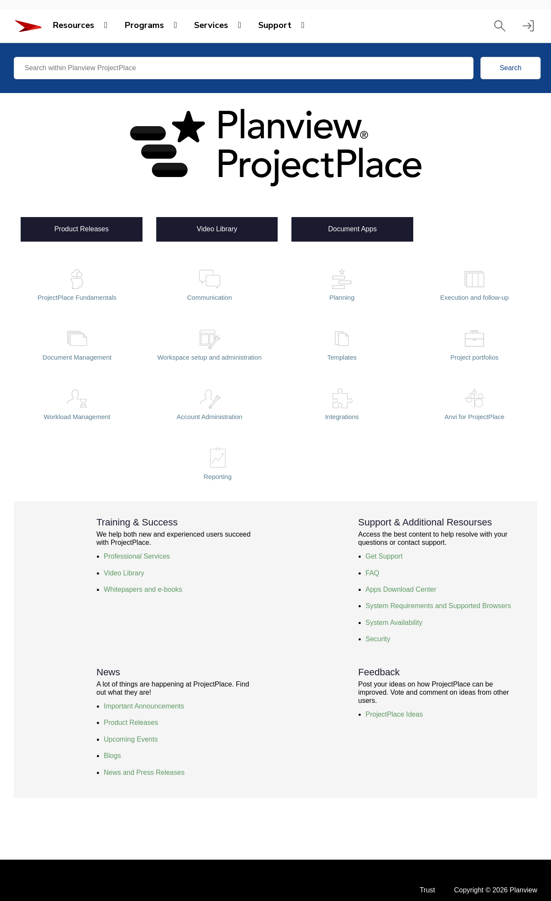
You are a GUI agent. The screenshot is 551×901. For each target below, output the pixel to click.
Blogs (112, 755)
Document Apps (352, 228)
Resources (73, 25)
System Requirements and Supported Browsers (438, 605)
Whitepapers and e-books (143, 589)
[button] (500, 26)
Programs (144, 25)
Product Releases (81, 228)
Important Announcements (144, 706)
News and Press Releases (144, 772)
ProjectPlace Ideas (394, 714)
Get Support (383, 556)
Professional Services (137, 556)
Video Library (217, 228)
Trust (427, 890)
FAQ (372, 573)
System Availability (393, 622)
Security (377, 639)
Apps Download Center (400, 589)
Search (511, 67)
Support (274, 25)
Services (211, 25)
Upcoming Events (131, 739)
